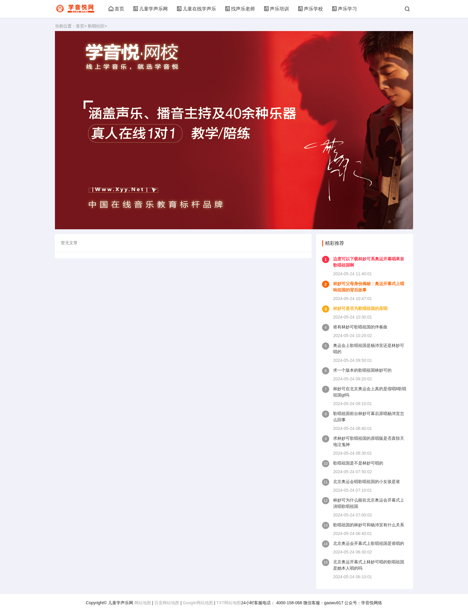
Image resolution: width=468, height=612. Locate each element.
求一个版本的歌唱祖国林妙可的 (362, 370)
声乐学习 (344, 8)
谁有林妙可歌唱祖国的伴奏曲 (360, 327)
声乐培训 (276, 8)
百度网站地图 (166, 602)
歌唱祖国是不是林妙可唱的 (358, 463)
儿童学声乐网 (150, 8)
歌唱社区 (96, 26)
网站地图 (142, 602)
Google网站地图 (198, 602)
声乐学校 (310, 8)
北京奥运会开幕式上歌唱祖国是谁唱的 (368, 543)
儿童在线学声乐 (196, 8)
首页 (116, 8)
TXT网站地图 (228, 602)
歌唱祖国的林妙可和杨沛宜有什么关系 (368, 524)
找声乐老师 (240, 8)
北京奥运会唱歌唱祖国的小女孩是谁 (366, 481)
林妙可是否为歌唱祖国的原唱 (360, 308)
